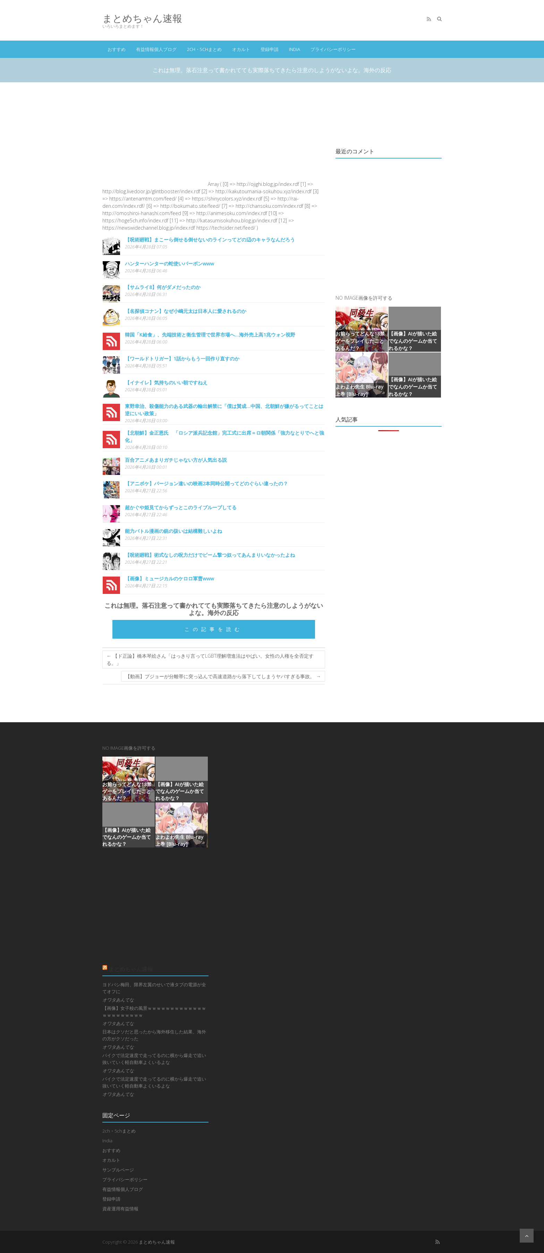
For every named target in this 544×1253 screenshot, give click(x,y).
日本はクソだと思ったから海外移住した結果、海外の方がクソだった (154, 1035)
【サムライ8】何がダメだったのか (163, 287)
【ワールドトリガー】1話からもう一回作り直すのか (182, 358)
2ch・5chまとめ (204, 49)
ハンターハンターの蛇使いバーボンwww (169, 263)
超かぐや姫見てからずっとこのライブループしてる (181, 507)
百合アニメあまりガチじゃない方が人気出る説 (176, 460)
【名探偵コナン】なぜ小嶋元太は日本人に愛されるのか (185, 311)
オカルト (241, 49)
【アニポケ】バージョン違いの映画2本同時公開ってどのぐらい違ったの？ (206, 483)
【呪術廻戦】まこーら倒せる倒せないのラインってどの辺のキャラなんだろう (210, 239)
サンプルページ (118, 1170)
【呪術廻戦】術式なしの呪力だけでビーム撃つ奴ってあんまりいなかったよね (210, 555)
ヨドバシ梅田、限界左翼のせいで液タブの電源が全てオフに (154, 988)
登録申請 (270, 49)
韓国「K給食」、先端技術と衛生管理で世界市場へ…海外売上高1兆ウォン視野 (210, 334)
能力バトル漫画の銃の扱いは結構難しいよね (173, 531)
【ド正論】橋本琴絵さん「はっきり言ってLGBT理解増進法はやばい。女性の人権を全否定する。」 (210, 659)
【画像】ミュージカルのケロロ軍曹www (169, 578)
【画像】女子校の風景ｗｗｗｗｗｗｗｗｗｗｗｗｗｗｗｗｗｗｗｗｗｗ (154, 1011)
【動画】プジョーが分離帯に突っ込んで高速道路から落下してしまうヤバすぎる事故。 (223, 676)
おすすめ (117, 49)
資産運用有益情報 (120, 1208)
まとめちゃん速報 (142, 18)
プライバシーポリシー (333, 49)
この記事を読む (214, 629)
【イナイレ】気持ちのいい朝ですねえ (166, 382)
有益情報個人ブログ (156, 49)
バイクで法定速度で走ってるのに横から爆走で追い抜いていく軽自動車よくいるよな (154, 1058)
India (294, 49)
